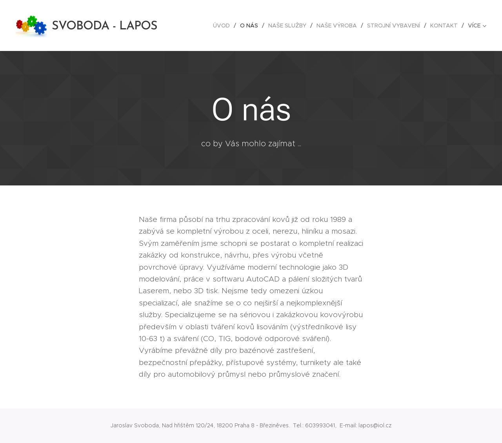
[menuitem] (223, 25)
